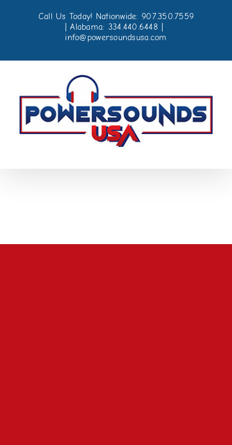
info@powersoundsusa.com (115, 37)
